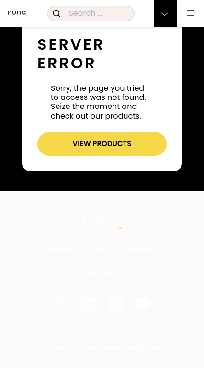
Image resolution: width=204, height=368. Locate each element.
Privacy (58, 347)
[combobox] (90, 13)
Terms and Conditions (123, 347)
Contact (139, 248)
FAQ (101, 248)
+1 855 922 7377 (102, 273)
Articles (64, 248)
